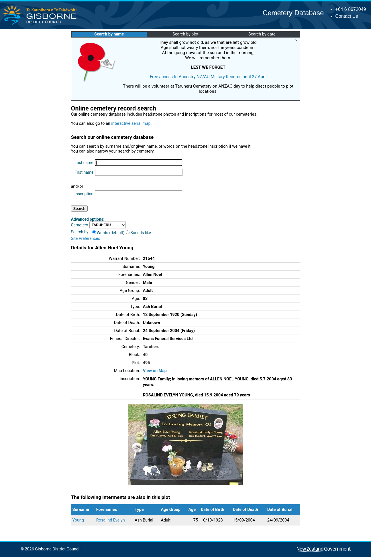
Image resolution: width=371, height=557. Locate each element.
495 (146, 362)
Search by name (109, 34)
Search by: (80, 232)
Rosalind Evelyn (110, 520)
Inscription (83, 193)
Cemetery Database (293, 13)
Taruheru (151, 346)
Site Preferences (85, 238)
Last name (83, 162)
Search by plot (185, 34)
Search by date (261, 34)
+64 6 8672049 (350, 9)
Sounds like (138, 232)
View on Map (155, 370)
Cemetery (79, 225)
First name (83, 172)
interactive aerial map (130, 123)
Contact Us (346, 16)
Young (78, 520)
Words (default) (108, 232)
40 (145, 354)
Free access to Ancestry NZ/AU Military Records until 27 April (208, 76)
